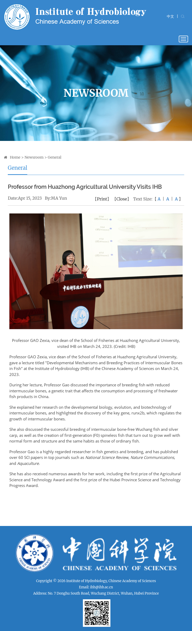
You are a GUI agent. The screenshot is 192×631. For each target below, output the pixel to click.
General (54, 157)
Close (121, 198)
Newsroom (33, 157)
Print (102, 198)
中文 (170, 16)
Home (15, 157)
